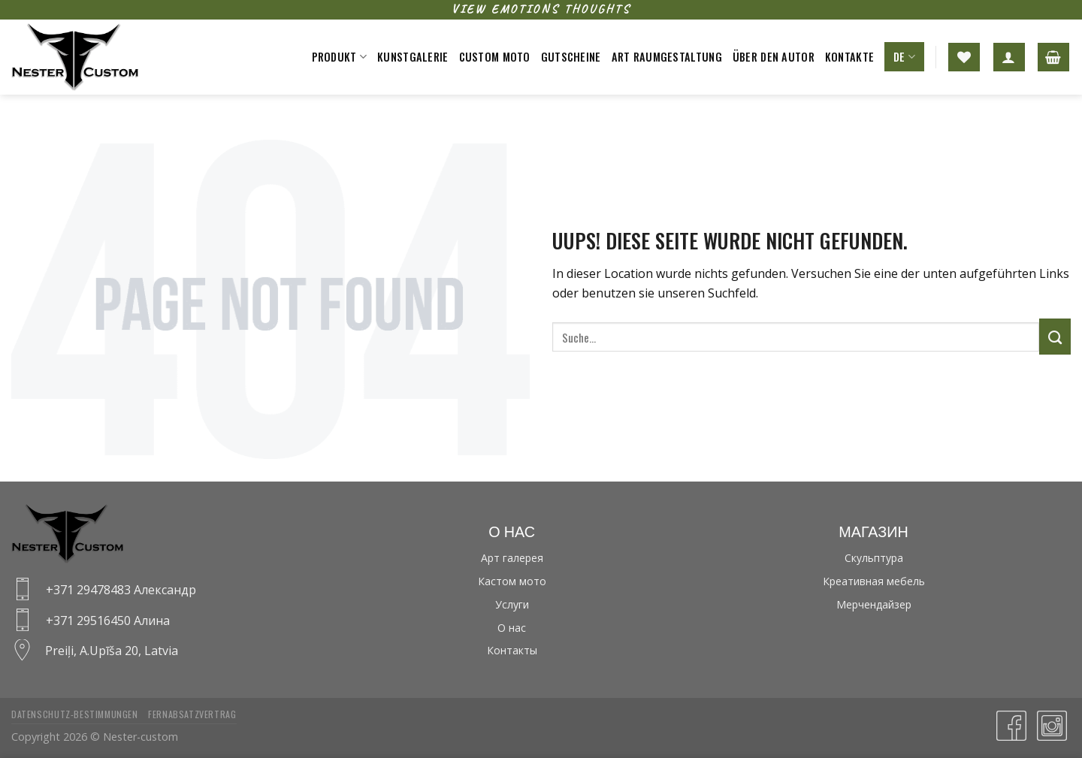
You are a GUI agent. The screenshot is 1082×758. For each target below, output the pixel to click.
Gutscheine (571, 57)
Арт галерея (512, 558)
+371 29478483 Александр (121, 589)
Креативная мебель (874, 581)
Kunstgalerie (412, 57)
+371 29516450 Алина (108, 620)
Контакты (512, 650)
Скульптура (874, 558)
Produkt (339, 57)
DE (904, 57)
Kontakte (849, 57)
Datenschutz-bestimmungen (74, 714)
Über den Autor (774, 57)
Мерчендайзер (873, 604)
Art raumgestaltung (667, 57)
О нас (511, 628)
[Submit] (1055, 337)
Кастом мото (512, 581)
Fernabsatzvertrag (192, 714)
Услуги (512, 604)
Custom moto (494, 57)
